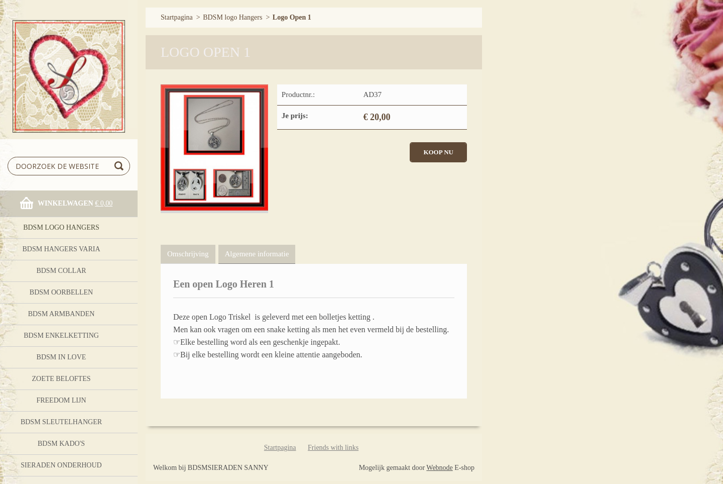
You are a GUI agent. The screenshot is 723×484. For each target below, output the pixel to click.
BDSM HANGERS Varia (61, 249)
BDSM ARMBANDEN (61, 314)
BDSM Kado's (61, 443)
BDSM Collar (61, 270)
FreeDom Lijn (61, 400)
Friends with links (333, 447)
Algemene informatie (257, 254)
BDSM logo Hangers (61, 227)
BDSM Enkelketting (61, 335)
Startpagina (177, 17)
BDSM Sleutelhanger (61, 422)
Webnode (439, 467)
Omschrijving (188, 254)
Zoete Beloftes (61, 378)
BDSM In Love (61, 357)
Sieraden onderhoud (61, 465)
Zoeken (120, 166)
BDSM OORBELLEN (61, 292)
